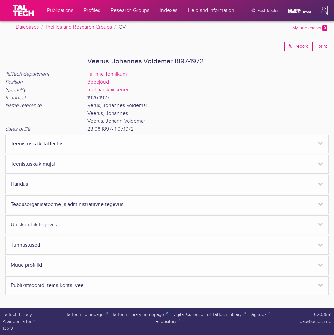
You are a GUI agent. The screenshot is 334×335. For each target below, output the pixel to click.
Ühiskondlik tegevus (34, 225)
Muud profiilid (26, 265)
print (322, 46)
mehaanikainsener (108, 90)
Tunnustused (25, 245)
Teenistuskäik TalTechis (37, 144)
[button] (322, 10)
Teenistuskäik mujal (33, 164)
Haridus (19, 184)
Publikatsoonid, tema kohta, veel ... (50, 285)
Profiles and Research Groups (79, 27)
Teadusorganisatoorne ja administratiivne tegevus (67, 204)
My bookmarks (309, 28)
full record (299, 46)
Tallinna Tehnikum (107, 74)
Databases (27, 27)
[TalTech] (23, 10)
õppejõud (98, 82)
